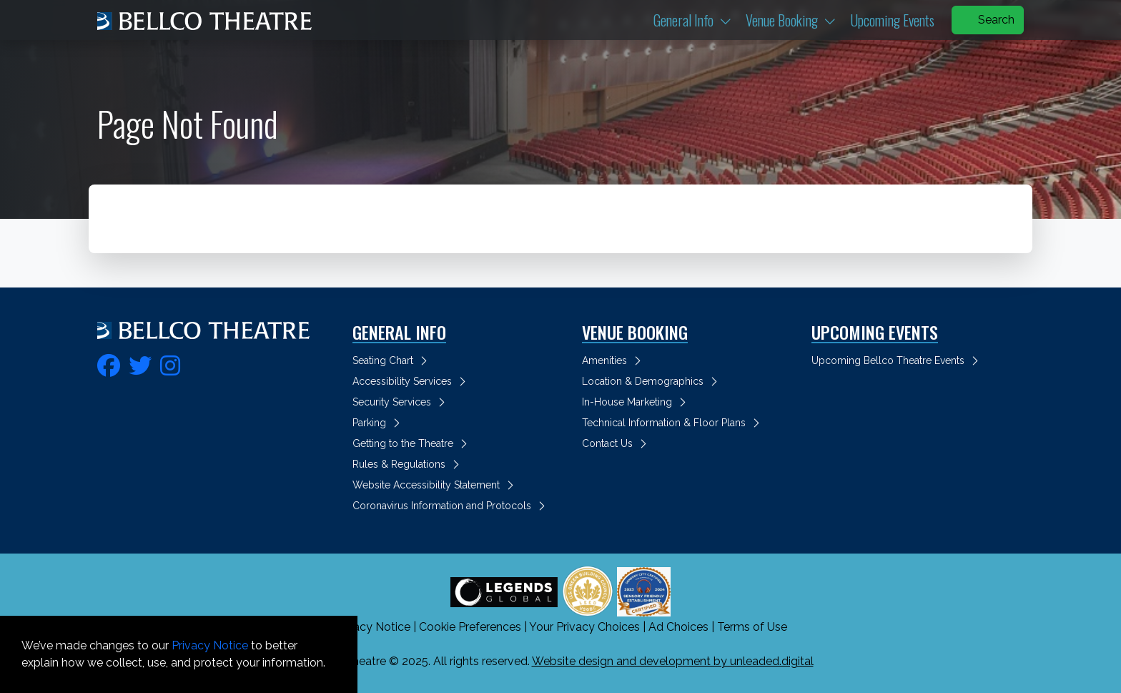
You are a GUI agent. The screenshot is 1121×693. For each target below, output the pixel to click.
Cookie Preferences (470, 627)
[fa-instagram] (170, 363)
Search (987, 19)
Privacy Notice (372, 627)
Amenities (614, 360)
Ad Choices (678, 627)
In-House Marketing (636, 402)
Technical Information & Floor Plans (673, 422)
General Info (696, 20)
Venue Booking (795, 20)
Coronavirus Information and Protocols (451, 505)
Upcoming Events (892, 20)
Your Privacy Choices (584, 627)
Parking (378, 422)
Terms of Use (752, 627)
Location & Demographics (652, 381)
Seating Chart (392, 360)
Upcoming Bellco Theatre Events (897, 360)
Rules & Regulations (408, 464)
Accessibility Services (411, 381)
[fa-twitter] (140, 363)
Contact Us (616, 443)
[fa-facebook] (108, 363)
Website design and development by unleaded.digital (673, 661)
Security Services (401, 402)
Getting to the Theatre (412, 443)
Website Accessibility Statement (435, 485)
